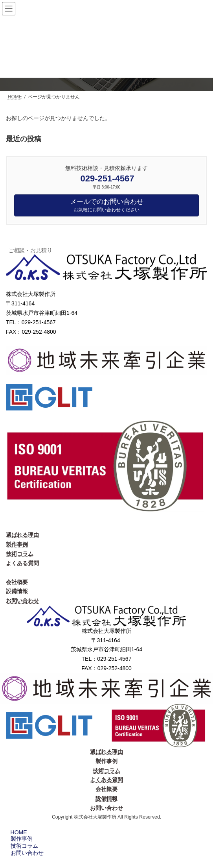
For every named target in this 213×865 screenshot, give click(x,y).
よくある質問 (22, 563)
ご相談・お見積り (30, 250)
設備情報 (17, 591)
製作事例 (17, 544)
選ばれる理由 (22, 535)
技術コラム (19, 554)
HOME (17, 832)
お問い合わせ (22, 600)
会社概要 (17, 582)
